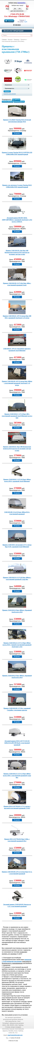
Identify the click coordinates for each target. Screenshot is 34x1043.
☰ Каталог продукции (13, 31)
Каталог (10, 39)
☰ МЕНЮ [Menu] (17, 25)
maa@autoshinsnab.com (15, 1035)
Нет (20, 8)
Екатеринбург (21, 2)
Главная (4, 39)
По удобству (16, 99)
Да (15, 8)
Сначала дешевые (7, 101)
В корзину (17, 133)
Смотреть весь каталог (10, 93)
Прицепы (16, 39)
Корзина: (11, 21)
